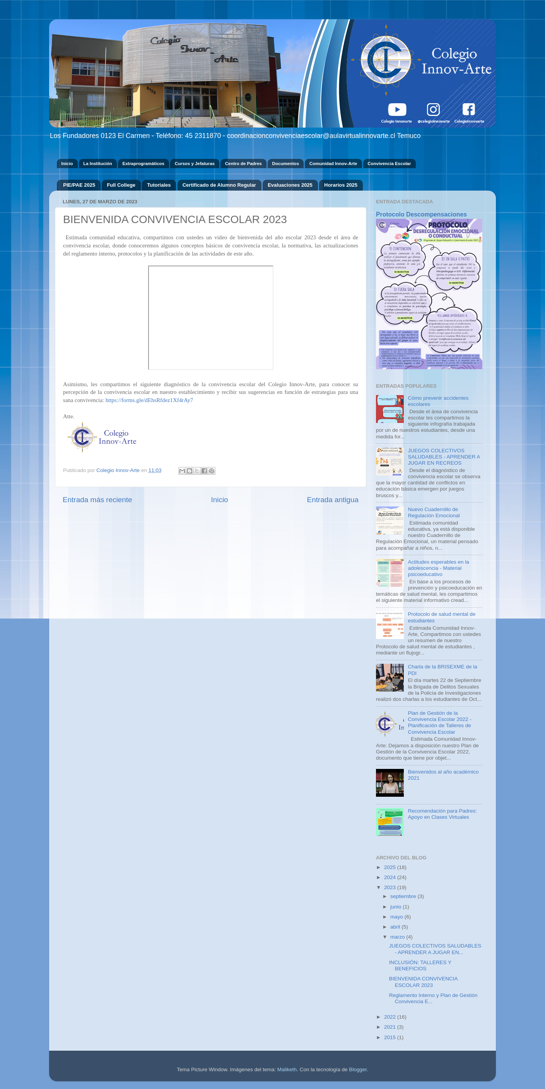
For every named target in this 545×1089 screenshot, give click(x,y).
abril (395, 927)
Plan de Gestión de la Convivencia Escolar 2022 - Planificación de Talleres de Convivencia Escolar (439, 722)
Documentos (285, 163)
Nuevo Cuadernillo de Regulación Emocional (434, 512)
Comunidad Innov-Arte (333, 163)
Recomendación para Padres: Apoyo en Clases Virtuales (442, 814)
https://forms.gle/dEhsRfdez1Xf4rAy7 (149, 400)
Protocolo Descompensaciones (421, 214)
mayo (397, 917)
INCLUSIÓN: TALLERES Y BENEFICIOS (420, 965)
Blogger (358, 1069)
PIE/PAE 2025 (79, 185)
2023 (390, 887)
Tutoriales (159, 185)
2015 (390, 1037)
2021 (390, 1027)
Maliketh (287, 1069)
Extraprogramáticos (143, 163)
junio (396, 907)
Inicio (67, 163)
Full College (121, 185)
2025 (390, 867)
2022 (390, 1017)
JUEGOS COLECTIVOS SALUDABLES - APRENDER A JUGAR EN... (435, 949)
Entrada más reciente (97, 500)
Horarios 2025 (340, 185)
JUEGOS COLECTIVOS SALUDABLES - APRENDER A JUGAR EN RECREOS (444, 457)
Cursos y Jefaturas (195, 163)
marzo (398, 937)
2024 (390, 877)
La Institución (97, 163)
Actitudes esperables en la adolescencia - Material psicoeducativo (438, 568)
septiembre (404, 896)
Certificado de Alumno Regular (219, 185)
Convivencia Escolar (389, 163)
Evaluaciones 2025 (290, 185)
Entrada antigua (333, 500)
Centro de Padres (243, 163)
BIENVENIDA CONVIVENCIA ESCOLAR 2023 (423, 982)
